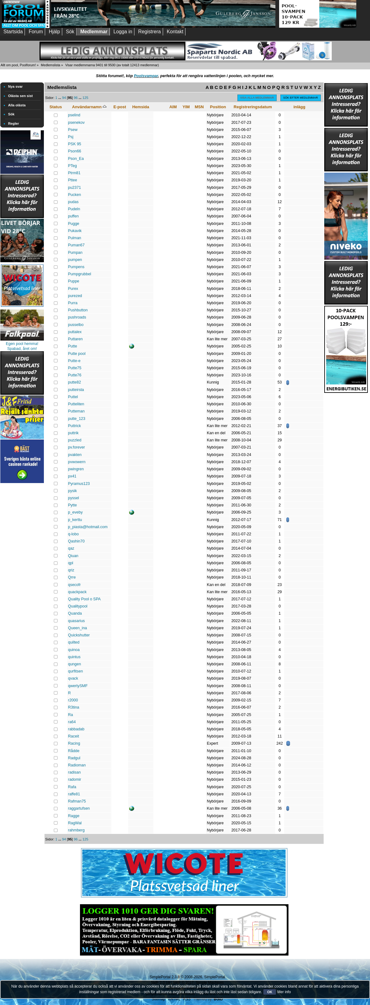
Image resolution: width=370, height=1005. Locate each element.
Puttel (73, 397)
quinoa (74, 650)
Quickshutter (79, 635)
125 (85, 98)
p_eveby (75, 512)
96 (75, 98)
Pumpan (75, 252)
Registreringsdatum (253, 107)
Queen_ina (77, 628)
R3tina (73, 707)
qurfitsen (75, 671)
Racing (74, 743)
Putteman (76, 411)
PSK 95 (74, 144)
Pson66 (74, 151)
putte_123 (76, 418)
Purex (73, 288)
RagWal (75, 823)
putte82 (74, 382)
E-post (120, 107)
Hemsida (140, 107)
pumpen (75, 260)
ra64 (72, 722)
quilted (74, 642)
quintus (74, 657)
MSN (199, 107)
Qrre (72, 577)
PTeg (72, 166)
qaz (71, 548)
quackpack (77, 592)
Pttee (72, 180)
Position (218, 107)
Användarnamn (89, 107)
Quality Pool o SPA (84, 599)
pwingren (76, 469)
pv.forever (76, 447)
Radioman (77, 765)
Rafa (72, 787)
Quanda (75, 613)
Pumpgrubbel (79, 274)
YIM (186, 107)
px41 (72, 476)
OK (269, 992)
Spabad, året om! (22, 349)
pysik (72, 491)
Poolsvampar (146, 76)
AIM (173, 107)
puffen (73, 216)
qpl (70, 563)
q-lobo (73, 534)
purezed (75, 296)
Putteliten (76, 404)
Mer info (284, 992)
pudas (73, 202)
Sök (11, 114)
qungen (74, 664)
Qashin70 (76, 541)
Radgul (74, 758)
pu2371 (74, 187)
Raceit (73, 736)
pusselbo (76, 325)
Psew (73, 130)
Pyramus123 (79, 484)
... (60, 98)
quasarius (76, 621)
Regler (13, 123)
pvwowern (77, 462)
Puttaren (75, 339)
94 (64, 98)
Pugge (73, 223)
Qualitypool (77, 606)
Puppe (73, 281)
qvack (73, 678)
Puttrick (74, 426)
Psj (70, 137)
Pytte (72, 505)
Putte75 (75, 368)
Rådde (74, 751)
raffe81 (74, 794)
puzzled (75, 440)
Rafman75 (77, 801)
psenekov (76, 122)
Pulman (74, 238)
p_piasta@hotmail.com (88, 527)
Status (55, 107)
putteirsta (76, 390)
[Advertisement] (22, 578)
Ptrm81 (74, 173)
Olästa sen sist (20, 96)
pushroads (77, 317)
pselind (74, 115)
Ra (70, 715)
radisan (74, 772)
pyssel (73, 498)
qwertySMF (78, 686)
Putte (72, 346)
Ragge (74, 816)
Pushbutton (78, 310)
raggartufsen (79, 808)
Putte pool (77, 353)
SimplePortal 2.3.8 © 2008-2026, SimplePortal (187, 977)
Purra (73, 303)
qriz (71, 570)
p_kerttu (75, 520)
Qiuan (73, 556)
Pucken (74, 195)
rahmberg (76, 830)
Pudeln (74, 209)
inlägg (299, 107)
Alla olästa (17, 105)
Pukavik (75, 231)
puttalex (75, 332)
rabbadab (76, 729)
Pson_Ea (76, 158)
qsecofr (74, 585)
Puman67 (76, 245)
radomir (74, 779)
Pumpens (76, 267)
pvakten (75, 455)
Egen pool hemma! (22, 344)
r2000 (73, 700)
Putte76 (75, 375)
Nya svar (15, 86)
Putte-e (74, 361)
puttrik (73, 433)
